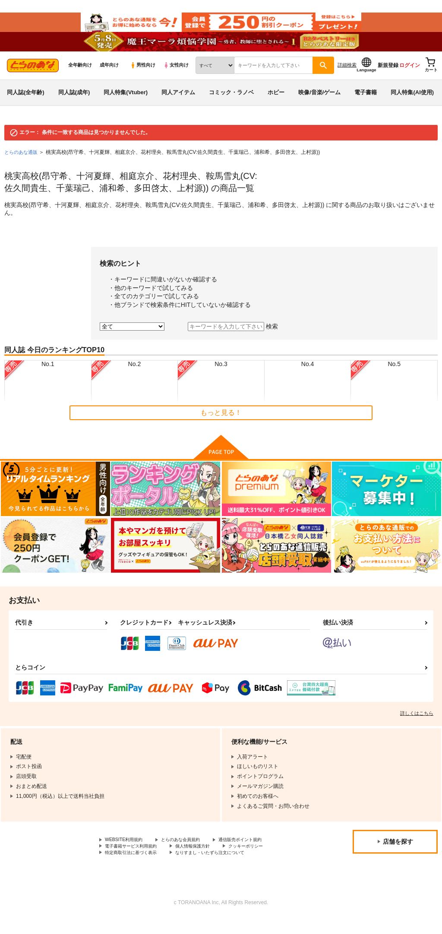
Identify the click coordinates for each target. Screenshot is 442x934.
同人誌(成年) (74, 105)
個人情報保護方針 (206, 861)
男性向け (142, 78)
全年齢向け (80, 78)
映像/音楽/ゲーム (319, 105)
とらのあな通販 (22, 165)
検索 (272, 339)
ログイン (409, 78)
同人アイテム (178, 105)
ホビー (276, 105)
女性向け (176, 78)
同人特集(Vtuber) (126, 105)
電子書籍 (365, 105)
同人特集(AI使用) (412, 105)
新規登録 (388, 78)
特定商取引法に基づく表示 (136, 868)
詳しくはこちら (416, 726)
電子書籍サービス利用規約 (136, 861)
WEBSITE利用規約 (127, 854)
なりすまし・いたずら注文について (227, 868)
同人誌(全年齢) (25, 105)
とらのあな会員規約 (190, 854)
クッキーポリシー (266, 861)
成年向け (109, 78)
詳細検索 (347, 78)
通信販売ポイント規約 (258, 854)
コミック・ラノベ (231, 105)
